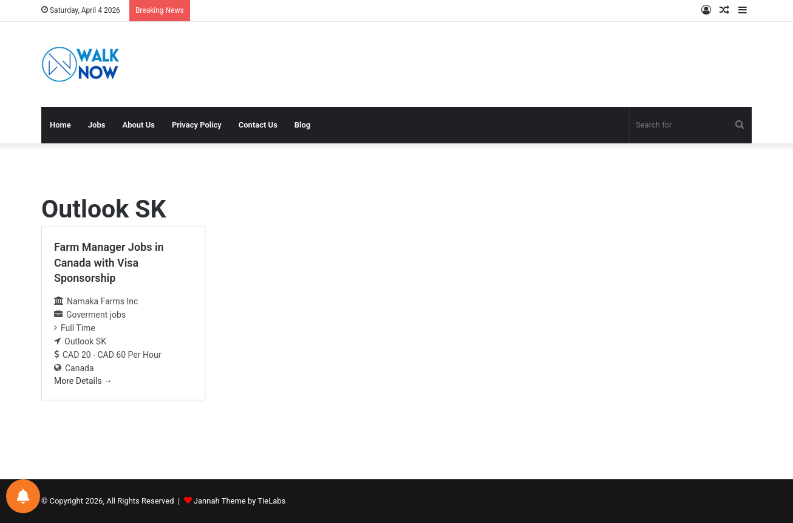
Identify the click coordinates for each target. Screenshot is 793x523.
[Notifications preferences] (23, 496)
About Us (138, 124)
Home (60, 124)
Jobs (97, 124)
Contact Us (258, 124)
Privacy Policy (197, 124)
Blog (302, 124)
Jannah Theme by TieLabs (239, 500)
